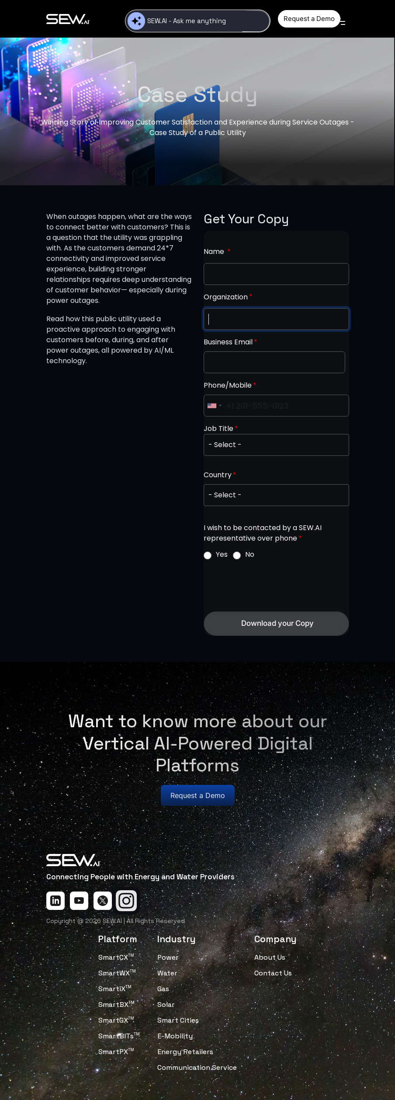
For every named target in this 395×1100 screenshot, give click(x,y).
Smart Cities (178, 1020)
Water (167, 973)
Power (168, 957)
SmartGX (116, 1020)
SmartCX (116, 957)
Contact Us (273, 973)
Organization (226, 297)
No (249, 554)
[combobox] (214, 405)
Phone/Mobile (228, 385)
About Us (269, 957)
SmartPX (116, 1051)
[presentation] (270, 586)
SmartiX (115, 988)
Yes (222, 554)
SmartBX (116, 1004)
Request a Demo (309, 18)
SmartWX (117, 973)
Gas (163, 988)
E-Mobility (175, 1036)
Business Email (228, 342)
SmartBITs (119, 1036)
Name (215, 251)
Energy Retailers (185, 1051)
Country (218, 475)
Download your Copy (277, 623)
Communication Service (197, 1067)
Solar (166, 1004)
